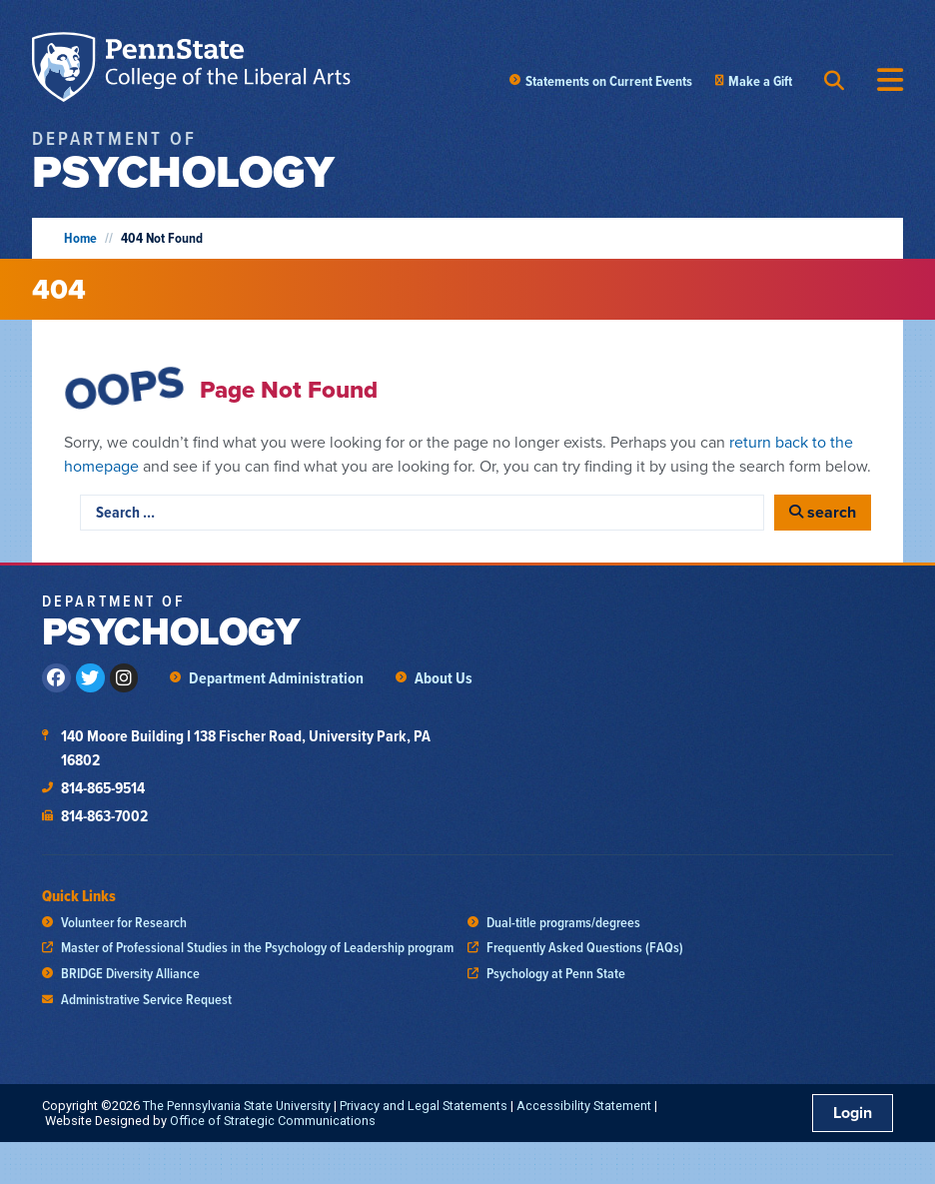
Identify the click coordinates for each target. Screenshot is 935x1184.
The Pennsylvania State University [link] (237, 1105)
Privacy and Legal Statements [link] (423, 1105)
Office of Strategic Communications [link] (273, 1120)
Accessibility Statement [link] (583, 1105)
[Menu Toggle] (890, 80)
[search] (822, 513)
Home (80, 238)
